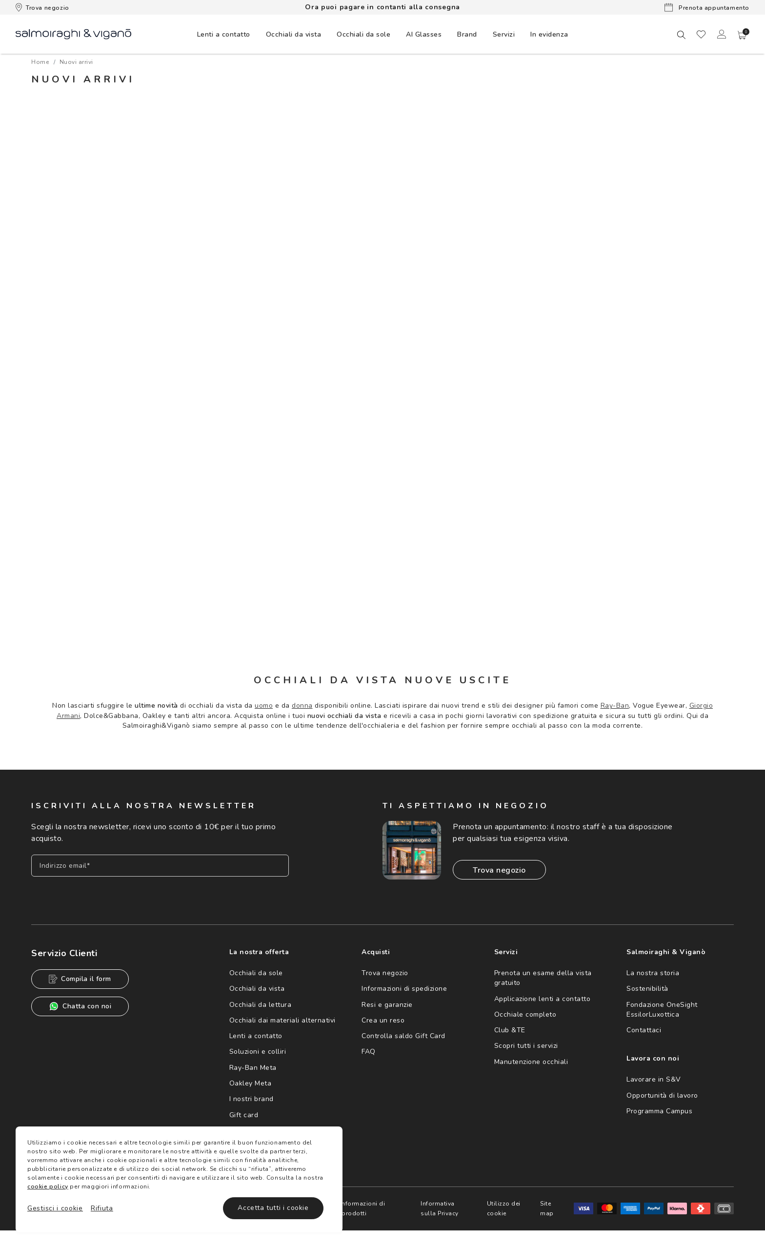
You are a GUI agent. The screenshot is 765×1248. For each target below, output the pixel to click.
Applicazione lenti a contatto (542, 998)
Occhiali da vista (257, 988)
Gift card (244, 1115)
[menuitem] (223, 34)
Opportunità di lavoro (662, 1095)
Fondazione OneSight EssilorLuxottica (662, 1009)
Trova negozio (42, 7)
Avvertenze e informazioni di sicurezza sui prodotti (343, 1208)
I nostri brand (251, 1099)
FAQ (369, 1051)
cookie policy (47, 1186)
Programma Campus (659, 1111)
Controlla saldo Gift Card (403, 1036)
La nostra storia (652, 973)
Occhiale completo (525, 1014)
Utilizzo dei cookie (504, 1208)
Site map (547, 1208)
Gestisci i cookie (55, 1208)
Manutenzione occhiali (531, 1061)
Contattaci (643, 1030)
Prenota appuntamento (706, 7)
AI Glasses (424, 34)
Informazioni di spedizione (404, 988)
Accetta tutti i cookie (273, 1207)
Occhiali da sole (256, 973)
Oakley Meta (250, 1083)
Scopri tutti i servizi (526, 1045)
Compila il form (80, 978)
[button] (742, 35)
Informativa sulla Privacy (440, 1208)
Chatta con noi (80, 1006)
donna (302, 705)
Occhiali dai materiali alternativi (282, 1020)
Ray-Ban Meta (253, 1067)
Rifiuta (102, 1208)
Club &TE (509, 1030)
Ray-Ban (615, 705)
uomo (264, 705)
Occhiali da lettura (260, 1004)
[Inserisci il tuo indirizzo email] (160, 865)
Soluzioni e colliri (257, 1051)
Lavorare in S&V (653, 1079)
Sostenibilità (647, 988)
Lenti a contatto (255, 1036)
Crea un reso (383, 1020)
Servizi (504, 34)
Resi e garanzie (387, 1004)
